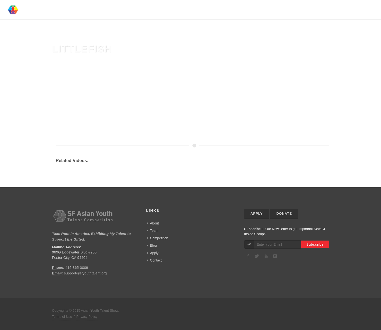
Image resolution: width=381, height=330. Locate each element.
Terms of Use (62, 317)
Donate (284, 213)
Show (343, 10)
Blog (153, 245)
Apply (154, 253)
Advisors (297, 10)
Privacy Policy (86, 317)
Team (280, 10)
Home (250, 10)
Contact (361, 10)
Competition (322, 10)
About (266, 10)
